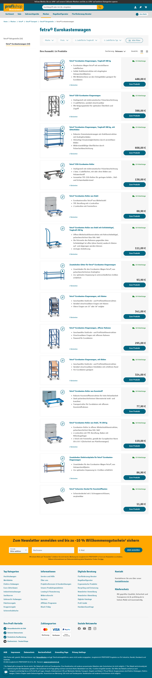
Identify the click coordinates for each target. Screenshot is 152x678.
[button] (94, 572)
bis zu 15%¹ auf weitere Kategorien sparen (100, 2)
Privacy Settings (79, 652)
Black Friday (46, 607)
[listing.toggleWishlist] (62, 62)
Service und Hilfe (48, 576)
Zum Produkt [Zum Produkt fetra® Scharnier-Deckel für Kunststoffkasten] (134, 509)
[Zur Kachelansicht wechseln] (147, 51)
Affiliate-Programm (49, 603)
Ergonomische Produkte (87, 584)
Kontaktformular (122, 581)
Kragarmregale (10, 607)
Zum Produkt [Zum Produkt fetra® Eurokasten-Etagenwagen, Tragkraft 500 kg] (134, 84)
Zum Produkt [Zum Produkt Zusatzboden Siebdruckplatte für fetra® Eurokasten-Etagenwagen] (134, 477)
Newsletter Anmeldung (87, 592)
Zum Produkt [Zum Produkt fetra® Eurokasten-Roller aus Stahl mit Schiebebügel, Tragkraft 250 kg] (134, 253)
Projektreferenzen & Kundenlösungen (56, 584)
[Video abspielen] (62, 67)
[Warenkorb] (145, 7)
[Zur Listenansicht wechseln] (141, 51)
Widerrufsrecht (47, 595)
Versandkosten (41, 657)
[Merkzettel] (140, 7)
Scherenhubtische (11, 611)
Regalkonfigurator (85, 580)
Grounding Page (61, 652)
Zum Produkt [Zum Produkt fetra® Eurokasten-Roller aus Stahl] (134, 216)
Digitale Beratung (87, 571)
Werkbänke (8, 580)
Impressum (15, 652)
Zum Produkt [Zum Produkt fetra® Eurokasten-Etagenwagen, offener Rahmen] (134, 348)
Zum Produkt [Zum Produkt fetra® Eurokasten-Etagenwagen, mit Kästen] (134, 316)
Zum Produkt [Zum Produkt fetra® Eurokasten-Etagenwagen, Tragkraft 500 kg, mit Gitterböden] (134, 153)
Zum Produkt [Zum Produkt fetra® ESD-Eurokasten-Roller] (134, 184)
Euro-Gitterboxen (11, 588)
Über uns (44, 580)
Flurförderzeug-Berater (87, 576)
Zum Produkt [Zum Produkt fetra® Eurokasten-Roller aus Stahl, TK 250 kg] (134, 446)
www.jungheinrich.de (51, 662)
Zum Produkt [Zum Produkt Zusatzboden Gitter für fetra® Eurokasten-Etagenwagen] (134, 285)
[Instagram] (94, 629)
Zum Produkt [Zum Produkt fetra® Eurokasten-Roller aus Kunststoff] (134, 411)
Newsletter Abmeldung (87, 595)
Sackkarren (8, 595)
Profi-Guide (82, 603)
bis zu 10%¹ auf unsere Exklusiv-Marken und (64, 2)
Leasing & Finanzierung (50, 592)
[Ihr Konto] (135, 7)
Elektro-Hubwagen (11, 584)
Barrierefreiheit (44, 652)
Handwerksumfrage (86, 607)
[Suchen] (100, 7)
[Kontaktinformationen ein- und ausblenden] (6, 672)
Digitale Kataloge (85, 599)
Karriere (44, 599)
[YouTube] (84, 629)
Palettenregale (10, 603)
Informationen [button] (48, 571)
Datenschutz (29, 652)
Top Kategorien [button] (11, 571)
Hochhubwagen (10, 576)
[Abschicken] (133, 550)
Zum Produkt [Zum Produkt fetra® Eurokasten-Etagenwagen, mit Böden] (134, 380)
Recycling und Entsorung (88, 588)
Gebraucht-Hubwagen (12, 599)
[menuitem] (135, 7)
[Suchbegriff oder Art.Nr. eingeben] (69, 7)
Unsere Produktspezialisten (52, 588)
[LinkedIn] (89, 629)
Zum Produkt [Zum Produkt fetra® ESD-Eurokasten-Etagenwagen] (134, 116)
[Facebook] (79, 629)
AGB (5, 652)
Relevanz (120, 51)
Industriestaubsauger (12, 592)
